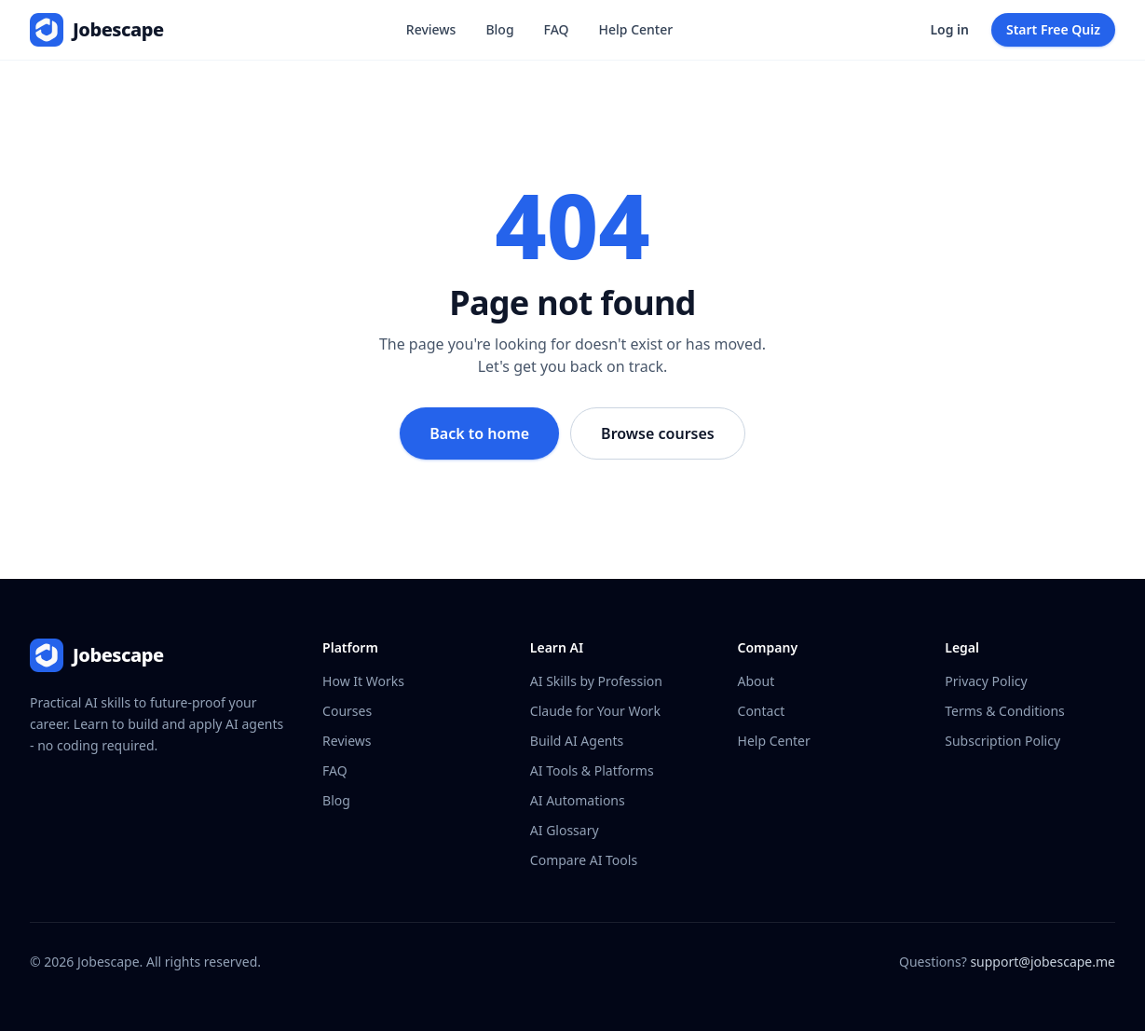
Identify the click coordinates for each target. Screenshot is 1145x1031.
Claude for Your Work (595, 711)
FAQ (556, 29)
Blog (499, 29)
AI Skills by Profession (596, 681)
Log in (949, 29)
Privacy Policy (986, 681)
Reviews (431, 29)
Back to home (479, 433)
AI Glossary (564, 830)
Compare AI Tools (583, 860)
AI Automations (577, 800)
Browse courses (658, 433)
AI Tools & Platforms (592, 770)
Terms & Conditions (1005, 711)
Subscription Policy (1002, 740)
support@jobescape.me (1042, 961)
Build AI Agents (576, 740)
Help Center (636, 29)
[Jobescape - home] (97, 30)
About (756, 681)
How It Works (363, 681)
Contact (761, 711)
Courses (347, 711)
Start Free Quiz (1053, 29)
